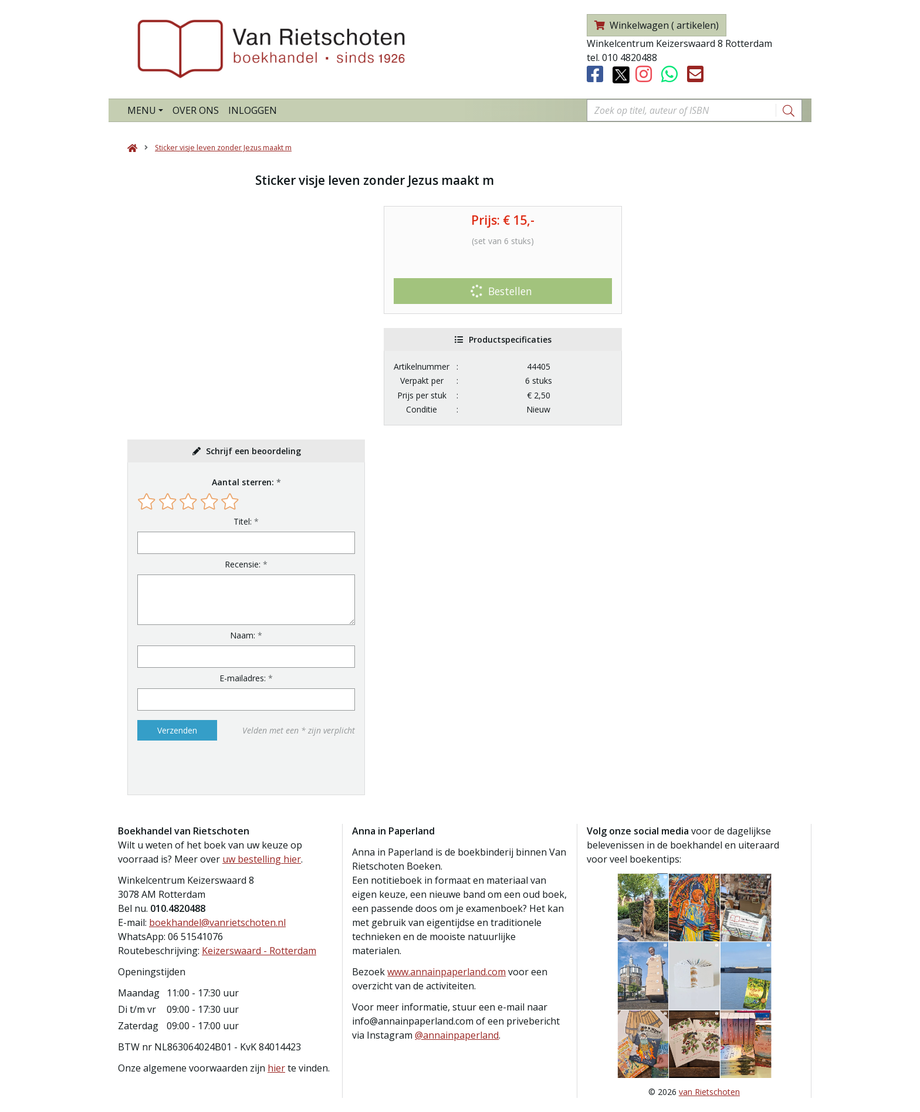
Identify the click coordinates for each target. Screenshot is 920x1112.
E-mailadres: (242, 678)
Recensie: (243, 564)
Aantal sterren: (243, 482)
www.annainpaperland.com (446, 971)
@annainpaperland (457, 1035)
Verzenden (177, 730)
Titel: (243, 521)
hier (276, 1068)
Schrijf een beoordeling (253, 451)
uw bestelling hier (261, 859)
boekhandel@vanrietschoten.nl (217, 922)
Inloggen (252, 110)
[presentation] (212, 767)
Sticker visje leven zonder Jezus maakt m (223, 148)
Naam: (242, 635)
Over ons (195, 110)
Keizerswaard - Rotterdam (259, 950)
